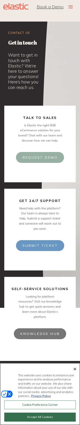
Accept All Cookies (40, 417)
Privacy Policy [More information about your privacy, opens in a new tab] (41, 396)
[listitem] (24, 71)
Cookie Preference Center (40, 404)
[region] (40, 394)
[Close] (75, 369)
